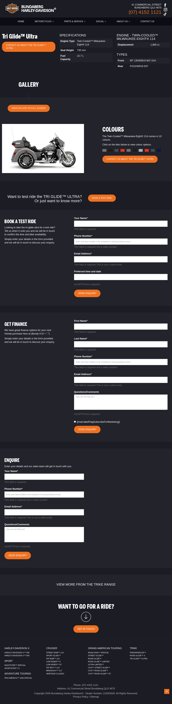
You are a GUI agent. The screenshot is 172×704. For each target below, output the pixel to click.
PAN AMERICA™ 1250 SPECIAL (18, 678)
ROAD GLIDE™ (94, 659)
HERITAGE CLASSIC (55, 674)
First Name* (80, 321)
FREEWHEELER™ (138, 652)
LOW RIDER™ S (53, 661)
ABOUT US (123, 21)
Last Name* (80, 338)
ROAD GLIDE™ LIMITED (98, 661)
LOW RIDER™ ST (54, 664)
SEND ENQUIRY (87, 293)
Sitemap (94, 696)
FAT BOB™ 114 (53, 659)
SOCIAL (101, 21)
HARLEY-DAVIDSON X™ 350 (16, 652)
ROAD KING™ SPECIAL (98, 652)
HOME (21, 21)
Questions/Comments (86, 392)
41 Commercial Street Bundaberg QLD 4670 (91, 688)
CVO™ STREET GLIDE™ (99, 668)
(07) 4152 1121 (90, 685)
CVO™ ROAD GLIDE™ (98, 670)
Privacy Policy (80, 696)
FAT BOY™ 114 (53, 668)
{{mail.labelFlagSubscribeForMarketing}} (97, 422)
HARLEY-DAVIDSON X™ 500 (16, 655)
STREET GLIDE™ (95, 655)
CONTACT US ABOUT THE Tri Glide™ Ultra (26, 46)
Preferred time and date (87, 271)
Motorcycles (44, 21)
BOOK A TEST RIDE (102, 198)
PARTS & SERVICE (74, 21)
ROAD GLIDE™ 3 (137, 655)
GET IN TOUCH (86, 629)
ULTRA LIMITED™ (96, 664)
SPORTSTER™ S (12, 668)
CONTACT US (147, 21)
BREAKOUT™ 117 (54, 670)
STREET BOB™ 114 (55, 652)
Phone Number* (83, 236)
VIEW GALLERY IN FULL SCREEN (29, 108)
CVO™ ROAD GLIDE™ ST (99, 674)
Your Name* (81, 218)
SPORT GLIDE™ (53, 655)
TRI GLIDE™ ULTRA (138, 659)
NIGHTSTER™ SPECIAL (15, 665)
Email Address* (83, 253)
